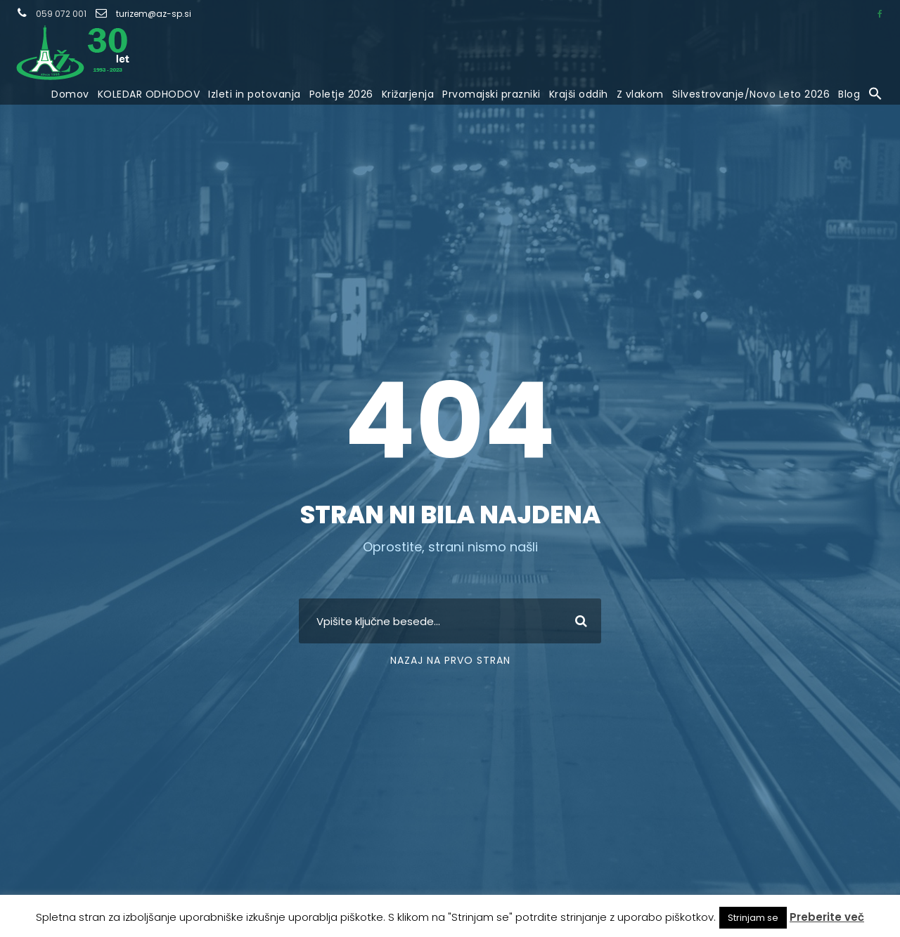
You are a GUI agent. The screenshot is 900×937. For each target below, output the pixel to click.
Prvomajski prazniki (491, 94)
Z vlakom (640, 94)
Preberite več (827, 917)
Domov (70, 94)
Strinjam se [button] (753, 917)
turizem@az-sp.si (153, 14)
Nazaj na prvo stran (450, 660)
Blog (849, 94)
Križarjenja (408, 94)
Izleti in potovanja (254, 94)
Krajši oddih (578, 94)
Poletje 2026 (341, 94)
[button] (875, 94)
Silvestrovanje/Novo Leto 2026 (751, 94)
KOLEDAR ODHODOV (149, 94)
